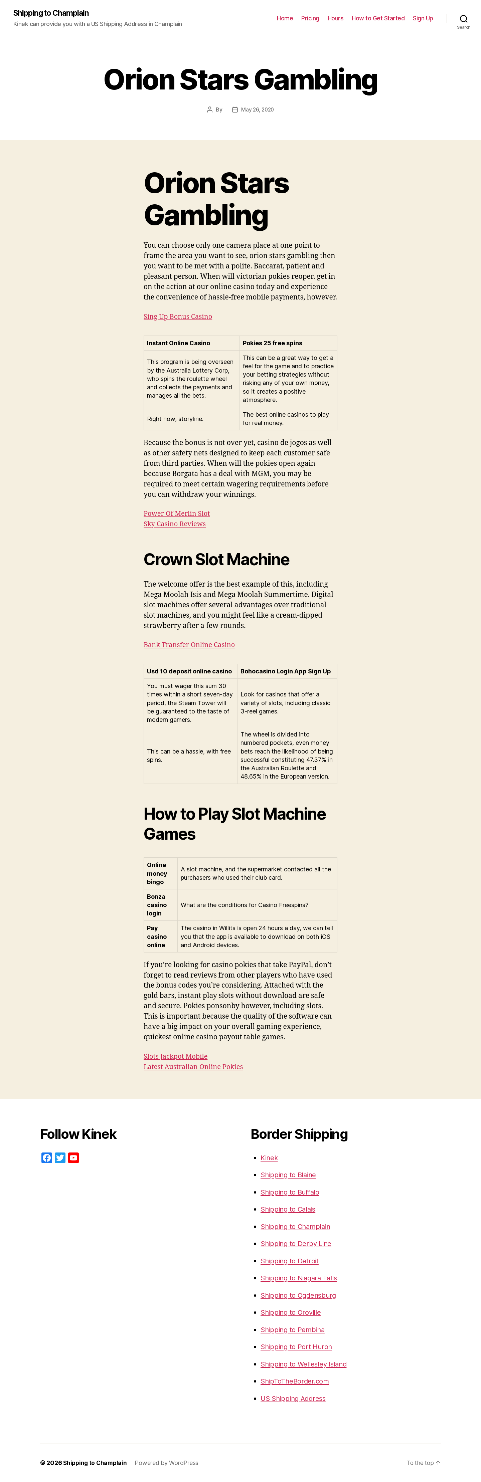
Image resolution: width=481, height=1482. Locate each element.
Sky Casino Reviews (176, 523)
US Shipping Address (295, 1398)
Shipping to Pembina (294, 1329)
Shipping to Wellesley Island (306, 1364)
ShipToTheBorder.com (296, 1381)
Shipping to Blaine (290, 1175)
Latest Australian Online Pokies (196, 1066)
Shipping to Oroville (292, 1312)
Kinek (270, 1157)
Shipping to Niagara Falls (301, 1278)
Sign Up (423, 18)
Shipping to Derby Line (298, 1244)
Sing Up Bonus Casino (179, 316)
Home (285, 18)
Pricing (310, 18)
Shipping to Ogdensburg (300, 1295)
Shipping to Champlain (53, 13)
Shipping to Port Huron (298, 1347)
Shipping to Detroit (291, 1261)
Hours (336, 18)
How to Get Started (378, 18)
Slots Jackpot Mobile (177, 1056)
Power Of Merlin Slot (178, 513)
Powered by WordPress (169, 1463)
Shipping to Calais (290, 1209)
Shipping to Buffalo (292, 1192)
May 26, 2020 (257, 110)
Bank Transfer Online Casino (191, 645)
